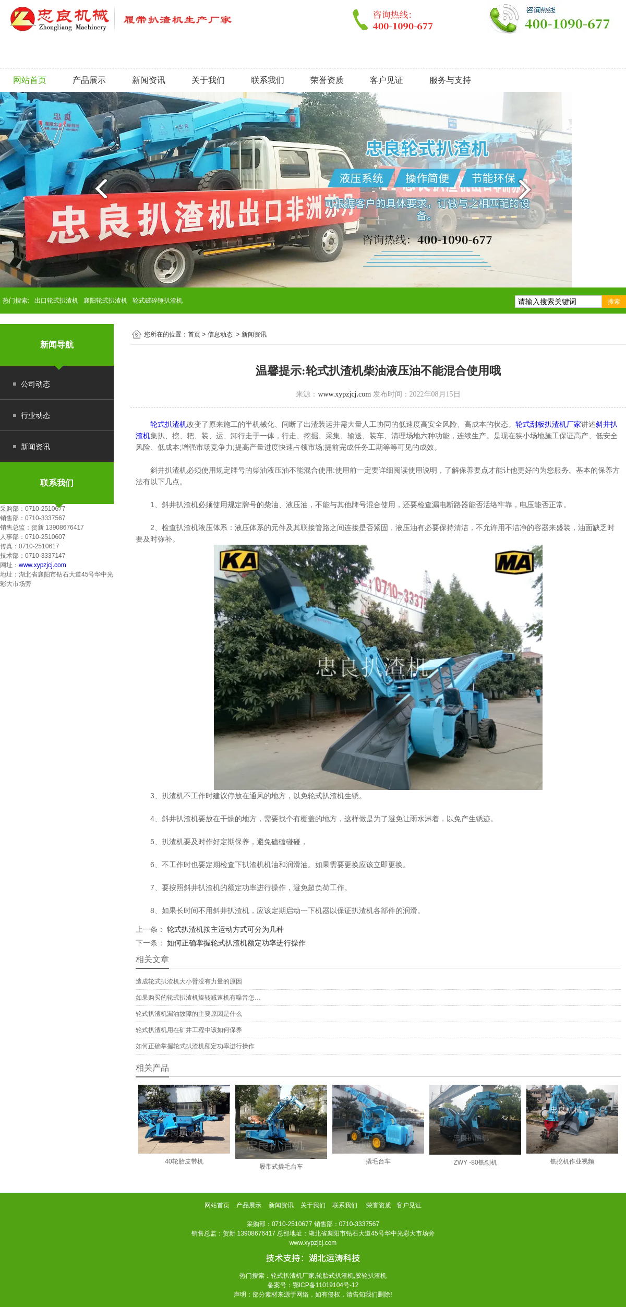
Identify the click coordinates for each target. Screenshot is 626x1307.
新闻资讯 (148, 80)
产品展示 (89, 80)
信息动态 (220, 334)
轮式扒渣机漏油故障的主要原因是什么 (189, 1013)
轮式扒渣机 (168, 424)
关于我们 (208, 80)
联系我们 (267, 80)
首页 (194, 334)
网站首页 (29, 80)
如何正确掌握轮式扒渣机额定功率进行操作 (235, 943)
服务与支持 (450, 80)
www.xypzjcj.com (42, 565)
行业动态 (35, 415)
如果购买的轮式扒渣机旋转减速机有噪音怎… (198, 997)
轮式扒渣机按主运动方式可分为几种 (224, 929)
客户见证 (386, 80)
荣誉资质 (327, 80)
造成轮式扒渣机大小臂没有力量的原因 (189, 981)
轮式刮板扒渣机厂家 (548, 424)
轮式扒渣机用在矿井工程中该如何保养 (189, 1030)
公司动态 (35, 384)
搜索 (614, 301)
